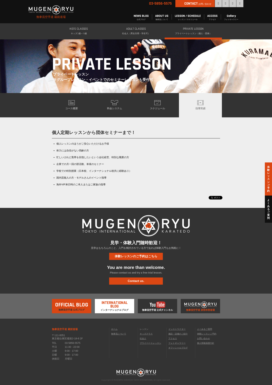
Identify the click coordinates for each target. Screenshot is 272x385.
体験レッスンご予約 (206, 334)
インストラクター (177, 329)
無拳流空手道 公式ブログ (71, 305)
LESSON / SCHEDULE (188, 17)
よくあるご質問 (204, 329)
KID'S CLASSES (79, 31)
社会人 (143, 338)
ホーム (114, 329)
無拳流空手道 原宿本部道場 (200, 306)
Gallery (231, 17)
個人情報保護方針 (205, 343)
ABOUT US (161, 17)
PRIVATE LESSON (193, 31)
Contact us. (136, 281)
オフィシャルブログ (178, 348)
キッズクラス (146, 334)
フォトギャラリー (177, 343)
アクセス (172, 338)
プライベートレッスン (150, 343)
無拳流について (118, 334)
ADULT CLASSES (136, 31)
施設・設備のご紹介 (178, 334)
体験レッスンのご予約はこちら (136, 256)
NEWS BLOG (141, 17)
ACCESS (212, 17)
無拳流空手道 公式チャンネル (157, 306)
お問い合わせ (203, 338)
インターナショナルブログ (114, 305)
